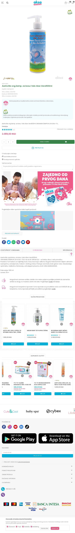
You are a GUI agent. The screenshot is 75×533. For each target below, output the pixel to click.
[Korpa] (72, 4)
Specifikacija (67, 250)
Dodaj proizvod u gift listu (11, 159)
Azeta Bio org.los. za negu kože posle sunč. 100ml (63, 384)
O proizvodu (37, 250)
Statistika (27, 526)
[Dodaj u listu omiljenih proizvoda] (2, 375)
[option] (37, 44)
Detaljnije (5, 126)
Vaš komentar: (7, 163)
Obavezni (12, 526)
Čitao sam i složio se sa (17, 462)
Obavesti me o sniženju (65, 129)
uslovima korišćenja (24, 462)
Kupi (13, 344)
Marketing (36, 526)
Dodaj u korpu (44, 142)
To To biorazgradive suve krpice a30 (42, 384)
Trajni (19, 526)
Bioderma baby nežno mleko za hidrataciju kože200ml (59, 332)
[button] (7, 2)
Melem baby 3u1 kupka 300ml (37, 330)
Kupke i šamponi (8, 89)
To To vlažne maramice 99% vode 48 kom (22, 384)
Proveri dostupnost (12, 233)
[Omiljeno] (69, 3)
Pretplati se (37, 147)
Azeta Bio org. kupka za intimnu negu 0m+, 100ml (12, 331)
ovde (51, 282)
